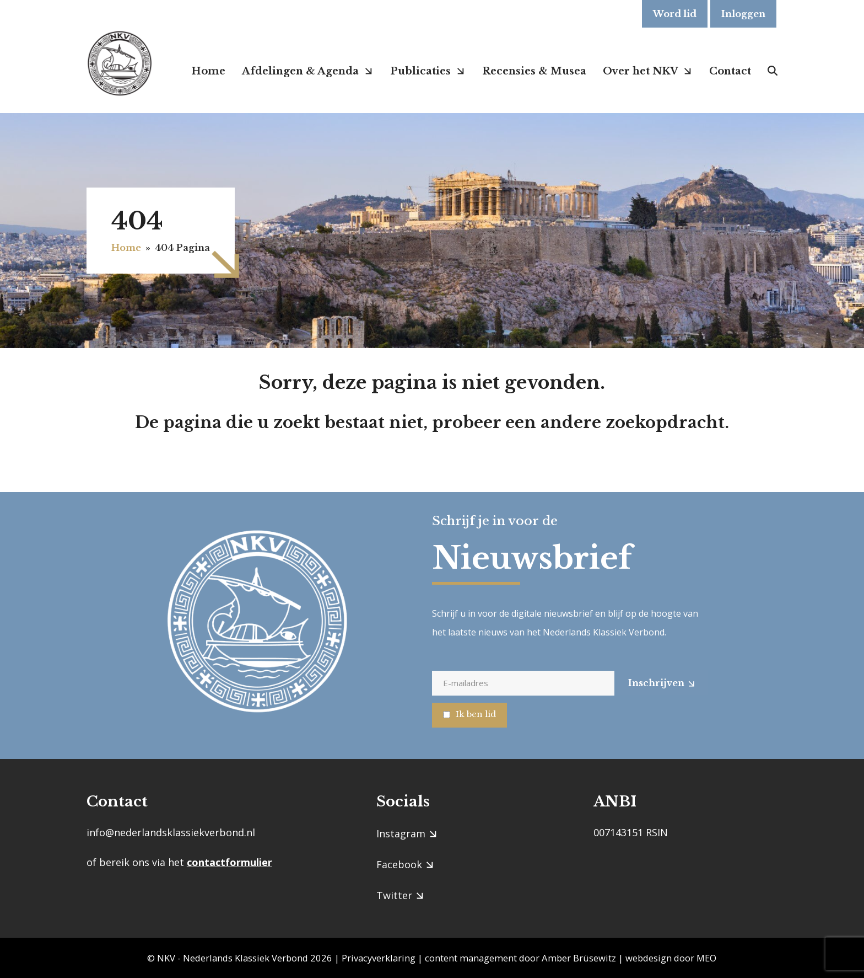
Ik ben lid (476, 714)
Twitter (394, 895)
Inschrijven (656, 682)
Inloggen (743, 13)
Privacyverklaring (378, 958)
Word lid (674, 13)
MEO (706, 958)
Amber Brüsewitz (579, 958)
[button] (772, 70)
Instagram (400, 833)
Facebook (399, 864)
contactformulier (229, 862)
